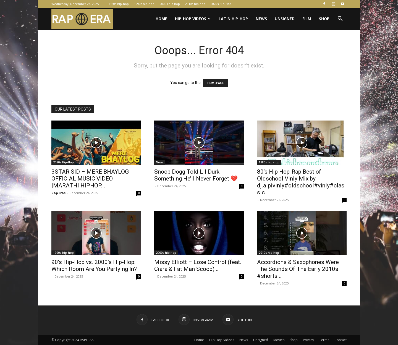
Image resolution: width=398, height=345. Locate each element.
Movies (278, 340)
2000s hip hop (170, 4)
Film (306, 18)
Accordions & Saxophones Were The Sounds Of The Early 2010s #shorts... (298, 269)
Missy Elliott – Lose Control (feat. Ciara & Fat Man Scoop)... (197, 265)
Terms (324, 340)
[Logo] (82, 19)
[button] (340, 19)
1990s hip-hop (144, 4)
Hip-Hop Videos (193, 18)
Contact (340, 340)
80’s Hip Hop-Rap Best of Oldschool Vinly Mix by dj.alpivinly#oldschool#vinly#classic (300, 182)
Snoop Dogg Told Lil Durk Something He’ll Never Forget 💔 (196, 175)
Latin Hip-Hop (233, 18)
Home (161, 18)
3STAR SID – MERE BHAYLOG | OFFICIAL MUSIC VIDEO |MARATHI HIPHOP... (91, 178)
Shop (324, 18)
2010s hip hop (195, 4)
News (261, 18)
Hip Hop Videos (221, 340)
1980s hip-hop (118, 4)
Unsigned (285, 18)
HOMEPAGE (215, 83)
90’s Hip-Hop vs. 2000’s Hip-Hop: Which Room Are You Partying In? (94, 265)
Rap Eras (58, 193)
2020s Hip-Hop (221, 4)
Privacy (308, 340)
